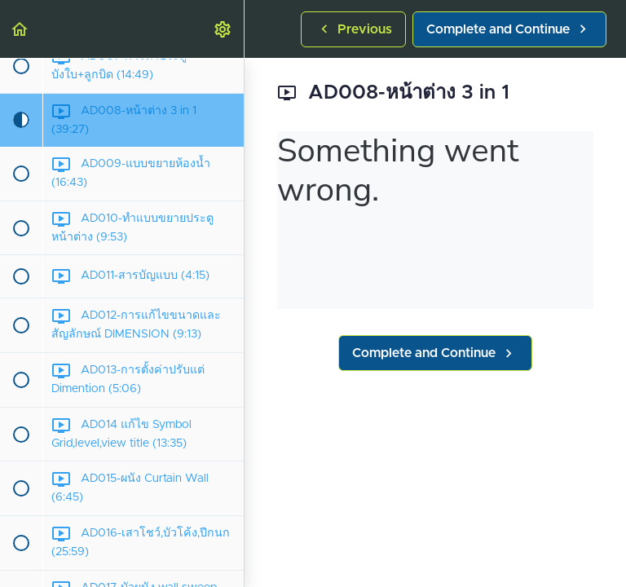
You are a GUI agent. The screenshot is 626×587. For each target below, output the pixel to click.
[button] (20, 29)
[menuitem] (223, 29)
